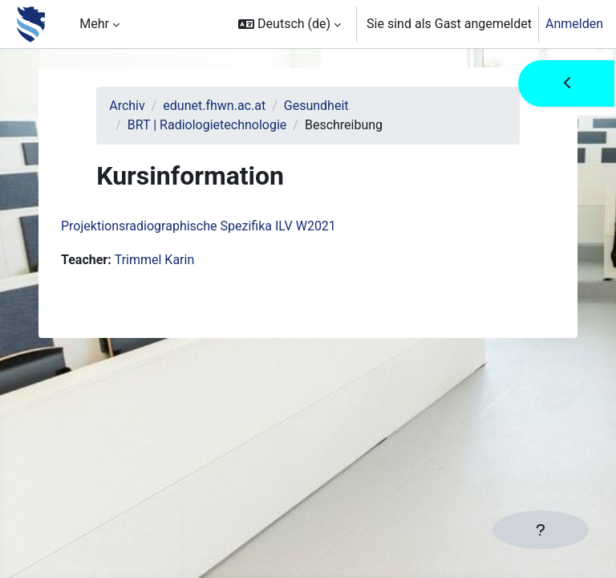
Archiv (127, 105)
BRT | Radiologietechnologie (207, 124)
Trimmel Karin (155, 259)
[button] (289, 24)
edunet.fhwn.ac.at (214, 105)
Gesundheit (316, 105)
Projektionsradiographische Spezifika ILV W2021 (198, 226)
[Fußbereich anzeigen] (540, 530)
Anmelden (574, 23)
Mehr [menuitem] (94, 23)
